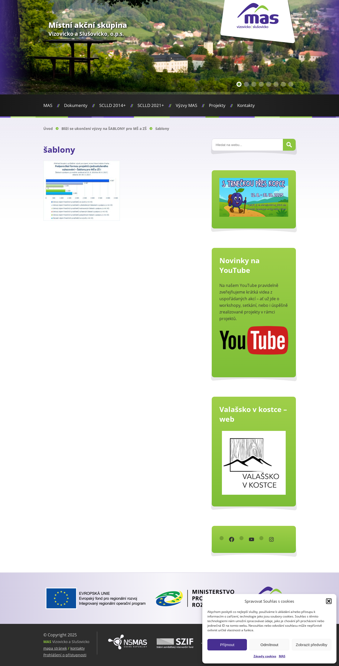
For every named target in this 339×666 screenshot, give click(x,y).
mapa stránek (55, 648)
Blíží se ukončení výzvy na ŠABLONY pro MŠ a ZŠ (104, 128)
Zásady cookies (265, 656)
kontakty (77, 648)
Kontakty (246, 105)
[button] (328, 601)
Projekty (217, 105)
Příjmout (227, 645)
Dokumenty (75, 105)
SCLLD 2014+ (112, 105)
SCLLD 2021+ (150, 105)
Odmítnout (269, 645)
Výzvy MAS (186, 105)
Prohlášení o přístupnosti (64, 654)
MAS (282, 656)
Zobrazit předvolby (311, 645)
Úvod (48, 128)
